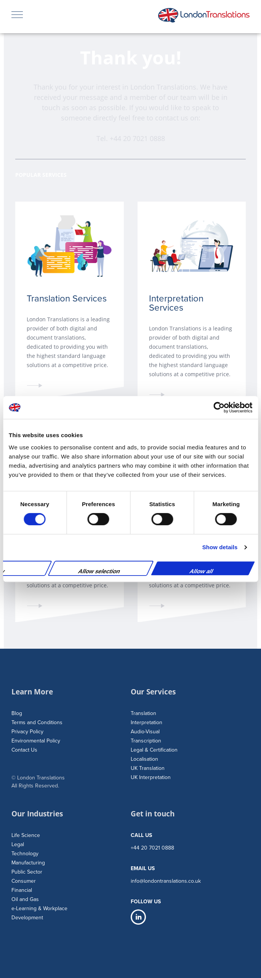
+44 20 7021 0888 (137, 138)
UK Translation (148, 768)
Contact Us (24, 750)
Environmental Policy (35, 741)
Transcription (146, 741)
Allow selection (99, 571)
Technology (24, 853)
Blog (16, 713)
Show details (220, 547)
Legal (17, 844)
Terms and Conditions (36, 722)
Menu (17, 12)
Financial (21, 890)
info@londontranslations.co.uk (166, 881)
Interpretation (146, 722)
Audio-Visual (145, 731)
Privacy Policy (27, 731)
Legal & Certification (154, 750)
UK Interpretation (151, 777)
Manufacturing (28, 862)
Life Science (25, 835)
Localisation (144, 759)
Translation (143, 713)
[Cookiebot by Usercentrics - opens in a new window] (219, 407)
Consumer (23, 881)
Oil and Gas (25, 899)
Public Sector (26, 872)
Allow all (201, 571)
